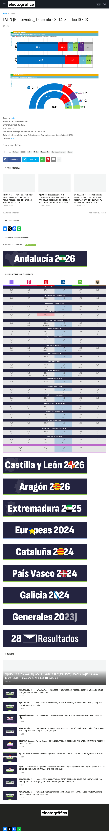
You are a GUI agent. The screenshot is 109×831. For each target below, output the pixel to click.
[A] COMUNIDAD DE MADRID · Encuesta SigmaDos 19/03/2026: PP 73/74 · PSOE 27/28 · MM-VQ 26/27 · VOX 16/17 (61, 753)
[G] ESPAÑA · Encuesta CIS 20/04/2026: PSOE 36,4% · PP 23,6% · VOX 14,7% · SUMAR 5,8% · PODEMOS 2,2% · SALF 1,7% (61, 716)
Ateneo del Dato (49, 287)
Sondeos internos (59, 152)
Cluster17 (50, 387)
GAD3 (50, 420)
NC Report (49, 320)
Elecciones (50, 445)
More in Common (49, 295)
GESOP (50, 370)
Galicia (12, 14)
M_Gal (35, 152)
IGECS (23, 152)
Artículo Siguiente (97, 213)
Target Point (50, 345)
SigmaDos (49, 337)
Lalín (13, 118)
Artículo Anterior (11, 213)
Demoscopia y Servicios (50, 428)
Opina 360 (50, 395)
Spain (70, 152)
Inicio (5, 14)
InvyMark (50, 378)
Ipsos (50, 328)
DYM (49, 362)
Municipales (45, 152)
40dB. (50, 353)
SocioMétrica (49, 304)
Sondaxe (50, 436)
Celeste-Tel (50, 412)
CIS (50, 312)
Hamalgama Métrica (50, 403)
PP (12, 138)
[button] (4, 4)
